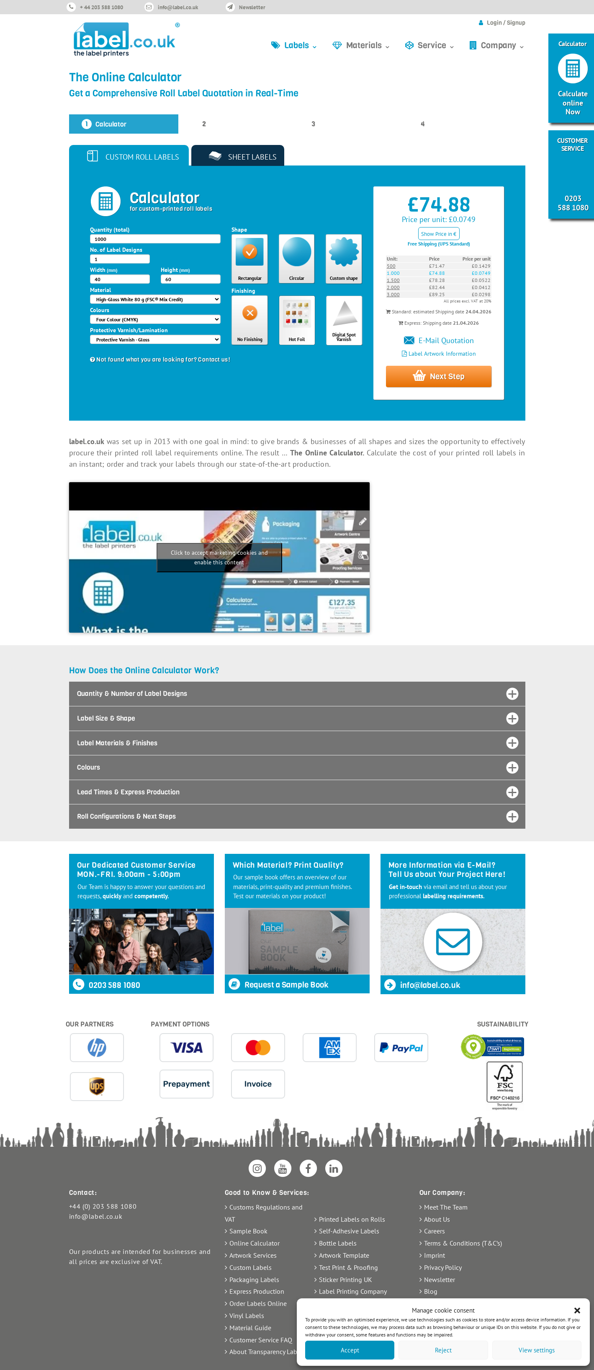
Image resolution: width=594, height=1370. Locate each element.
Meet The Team (446, 1207)
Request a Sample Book (278, 985)
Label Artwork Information (439, 353)
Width (104, 270)
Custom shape (344, 278)
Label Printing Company (353, 1291)
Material (100, 290)
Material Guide (250, 1327)
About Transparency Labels (267, 1351)
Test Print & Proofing (348, 1267)
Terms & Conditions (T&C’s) (463, 1243)
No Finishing (249, 339)
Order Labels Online (258, 1303)
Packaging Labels (254, 1279)
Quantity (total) (110, 230)
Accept (350, 1350)
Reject (443, 1350)
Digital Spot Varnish (344, 337)
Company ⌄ (503, 45)
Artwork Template (344, 1255)
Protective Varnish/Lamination (129, 330)
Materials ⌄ (368, 45)
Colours (99, 310)
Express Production (256, 1291)
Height (175, 270)
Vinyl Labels (246, 1315)
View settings (537, 1350)
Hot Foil (297, 339)
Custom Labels (250, 1267)
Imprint (434, 1255)
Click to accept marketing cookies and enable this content (219, 557)
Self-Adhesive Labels (349, 1231)
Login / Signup (506, 23)
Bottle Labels (338, 1243)
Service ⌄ (436, 45)
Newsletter (252, 7)
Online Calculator (254, 1243)
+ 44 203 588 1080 (101, 7)
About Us (437, 1219)
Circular (296, 278)
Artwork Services (253, 1255)
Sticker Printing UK (345, 1279)
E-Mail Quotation (439, 340)
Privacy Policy (443, 1267)
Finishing (243, 291)
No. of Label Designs (116, 250)
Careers (434, 1231)
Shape (239, 230)
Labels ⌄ (301, 45)
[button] (577, 1310)
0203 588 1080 (106, 985)
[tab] (297, 694)
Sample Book (248, 1231)
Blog (430, 1291)
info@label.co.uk (178, 7)
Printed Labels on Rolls (352, 1219)
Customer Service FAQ (260, 1340)
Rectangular (250, 278)
